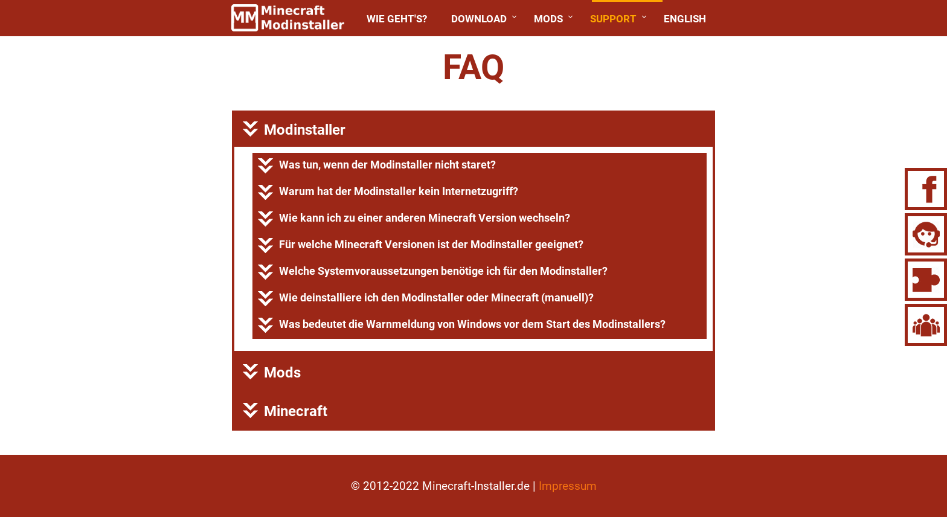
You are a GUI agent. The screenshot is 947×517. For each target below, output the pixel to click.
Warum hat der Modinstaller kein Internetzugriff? (388, 192)
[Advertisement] (118, 223)
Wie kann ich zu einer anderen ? (414, 218)
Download (479, 19)
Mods (548, 19)
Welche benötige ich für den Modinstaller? (433, 272)
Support (613, 19)
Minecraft (285, 411)
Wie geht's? (397, 19)
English (685, 19)
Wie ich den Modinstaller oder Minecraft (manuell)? (426, 298)
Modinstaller (294, 129)
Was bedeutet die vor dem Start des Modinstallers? (462, 325)
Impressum (568, 486)
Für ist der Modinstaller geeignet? (420, 245)
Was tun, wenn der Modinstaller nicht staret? (377, 165)
